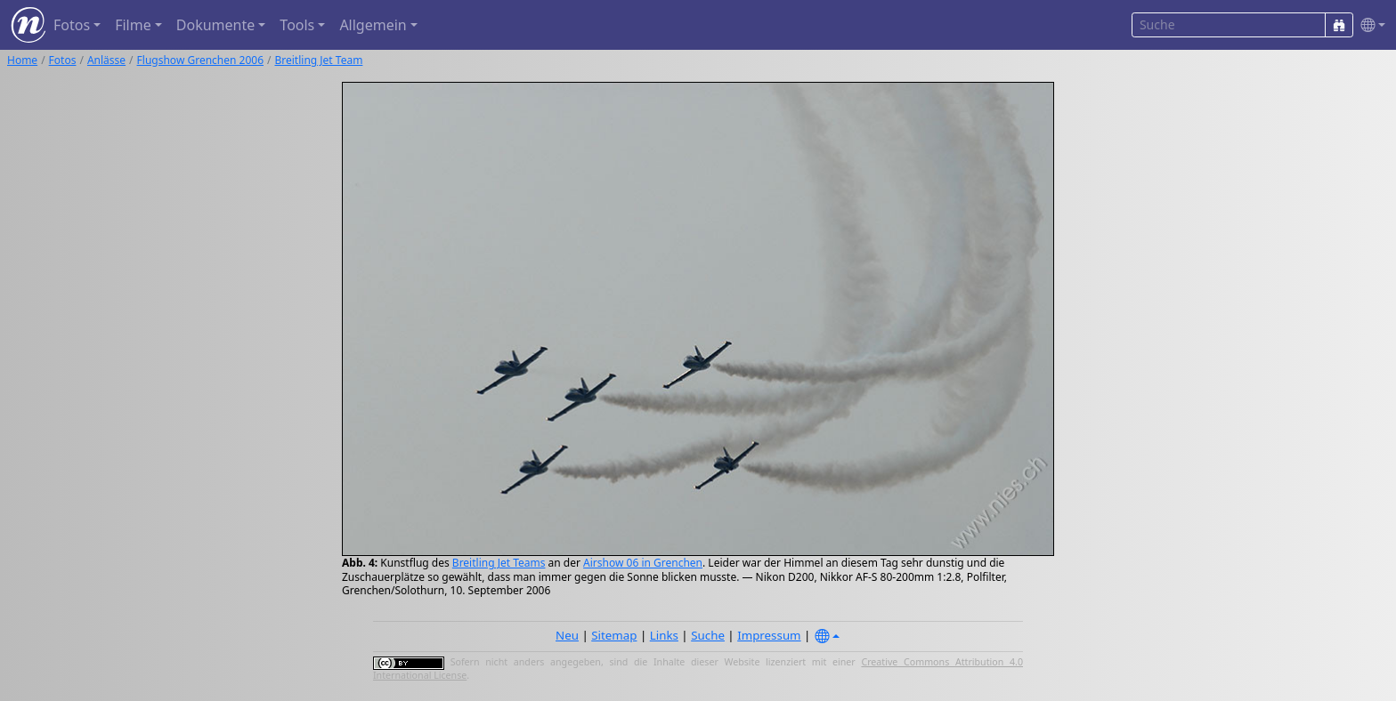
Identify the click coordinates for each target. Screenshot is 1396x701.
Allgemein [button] (372, 25)
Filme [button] (133, 25)
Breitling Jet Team (318, 60)
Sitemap (614, 635)
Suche (708, 635)
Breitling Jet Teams (499, 562)
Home (22, 60)
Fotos (63, 60)
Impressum (768, 635)
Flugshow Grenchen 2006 (200, 60)
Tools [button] (297, 25)
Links (664, 635)
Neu (567, 635)
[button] (1369, 25)
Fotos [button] (71, 25)
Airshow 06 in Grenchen (642, 562)
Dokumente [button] (215, 25)
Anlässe (106, 60)
